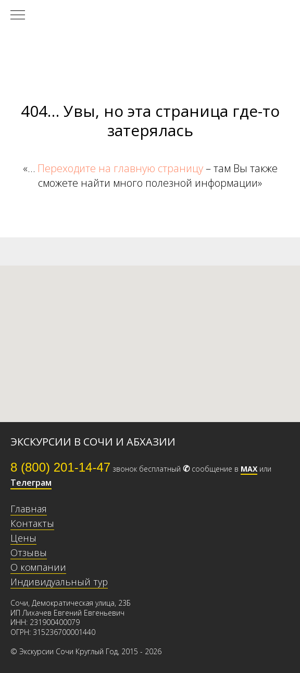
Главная (28, 508)
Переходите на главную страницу (120, 168)
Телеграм (31, 482)
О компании (38, 567)
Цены (23, 538)
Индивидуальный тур (59, 581)
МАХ (249, 469)
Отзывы (28, 552)
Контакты (32, 523)
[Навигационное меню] (17, 15)
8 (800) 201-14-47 (60, 467)
